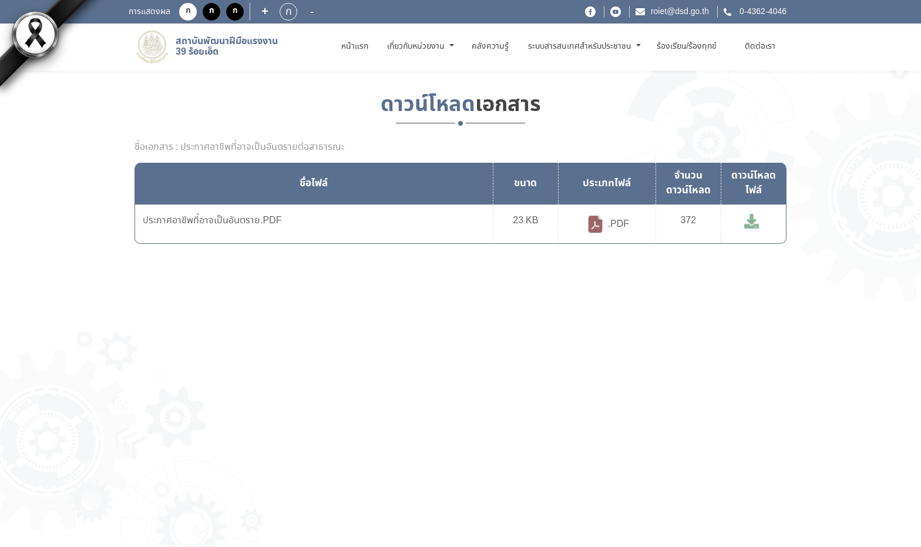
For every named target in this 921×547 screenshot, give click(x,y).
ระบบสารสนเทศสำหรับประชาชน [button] (581, 46)
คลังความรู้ (490, 46)
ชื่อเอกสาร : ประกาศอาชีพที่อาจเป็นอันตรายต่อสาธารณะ (239, 147)
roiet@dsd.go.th (680, 12)
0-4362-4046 (761, 12)
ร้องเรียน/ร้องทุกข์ (687, 46)
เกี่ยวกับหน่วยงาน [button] (417, 46)
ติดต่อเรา (760, 46)
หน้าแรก (356, 46)
